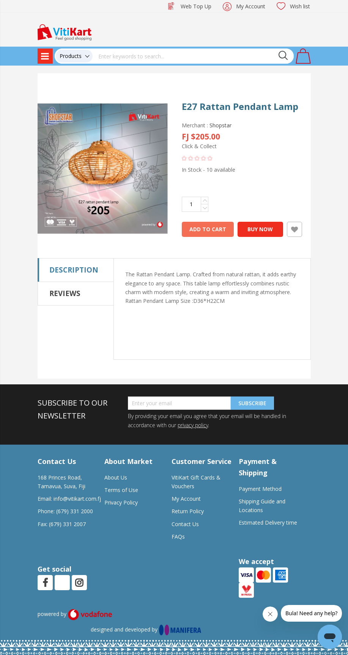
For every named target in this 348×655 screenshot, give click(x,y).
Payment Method (260, 488)
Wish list (300, 6)
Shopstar (220, 125)
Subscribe (252, 403)
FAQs (178, 536)
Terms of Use (121, 490)
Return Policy (188, 511)
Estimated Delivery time (268, 522)
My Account (250, 6)
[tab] (76, 270)
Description (73, 269)
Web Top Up (196, 6)
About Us (115, 477)
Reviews (64, 293)
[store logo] (64, 31)
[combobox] (193, 56)
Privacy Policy (121, 502)
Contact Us (185, 524)
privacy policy (193, 425)
